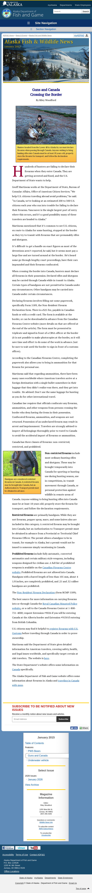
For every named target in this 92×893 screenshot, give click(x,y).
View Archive (32, 785)
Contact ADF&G (37, 854)
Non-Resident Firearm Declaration (36, 592)
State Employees (83, 5)
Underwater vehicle (38, 760)
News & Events (21, 35)
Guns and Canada (38, 755)
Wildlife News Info (46, 822)
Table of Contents (34, 743)
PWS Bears (34, 751)
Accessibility (8, 854)
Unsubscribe (46, 835)
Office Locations (11, 871)
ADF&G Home (8, 35)
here (46, 658)
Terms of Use (22, 854)
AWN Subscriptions (46, 829)
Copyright (19, 883)
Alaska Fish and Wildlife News (40, 35)
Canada (16, 669)
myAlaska (52, 5)
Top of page (81, 888)
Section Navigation (46, 29)
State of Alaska (13, 4)
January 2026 (35, 779)
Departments (66, 5)
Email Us (73, 883)
